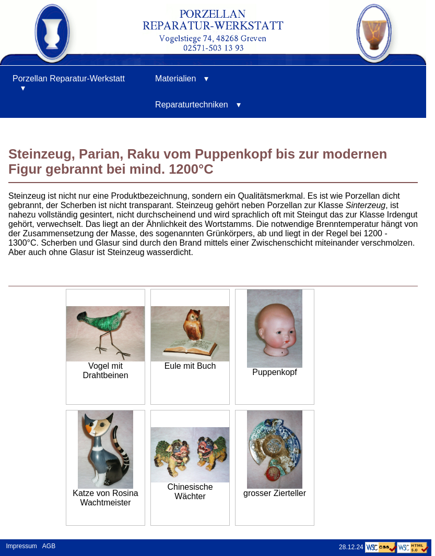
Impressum (20, 546)
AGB (48, 546)
